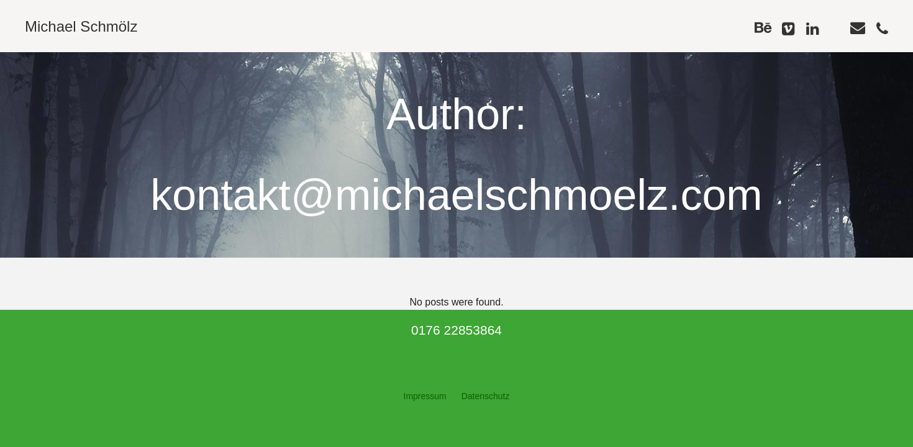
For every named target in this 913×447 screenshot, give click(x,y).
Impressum (425, 396)
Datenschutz (485, 396)
